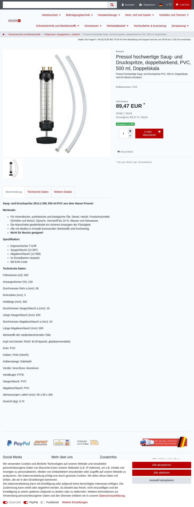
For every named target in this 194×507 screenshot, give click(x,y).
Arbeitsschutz (50, 15)
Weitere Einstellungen (75, 502)
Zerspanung (178, 25)
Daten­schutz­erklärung (112, 495)
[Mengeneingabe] (123, 133)
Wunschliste (125, 151)
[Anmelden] (128, 4)
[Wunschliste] (169, 4)
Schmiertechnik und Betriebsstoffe (56, 25)
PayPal (33, 502)
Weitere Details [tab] (63, 191)
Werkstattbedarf (116, 25)
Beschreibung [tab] (14, 191)
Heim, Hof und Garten (138, 15)
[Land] (160, 4)
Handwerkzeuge (107, 15)
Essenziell (15, 502)
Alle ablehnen (162, 472)
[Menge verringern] (130, 136)
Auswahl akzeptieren (161, 480)
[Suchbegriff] (55, 5)
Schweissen (91, 25)
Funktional (52, 502)
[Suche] (112, 5)
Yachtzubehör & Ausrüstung (150, 25)
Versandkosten (145, 162)
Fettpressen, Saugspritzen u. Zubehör (62, 34)
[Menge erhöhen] (130, 131)
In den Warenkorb (151, 133)
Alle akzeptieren (161, 464)
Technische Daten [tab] (37, 191)
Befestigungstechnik (78, 15)
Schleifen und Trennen (172, 15)
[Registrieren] (147, 4)
